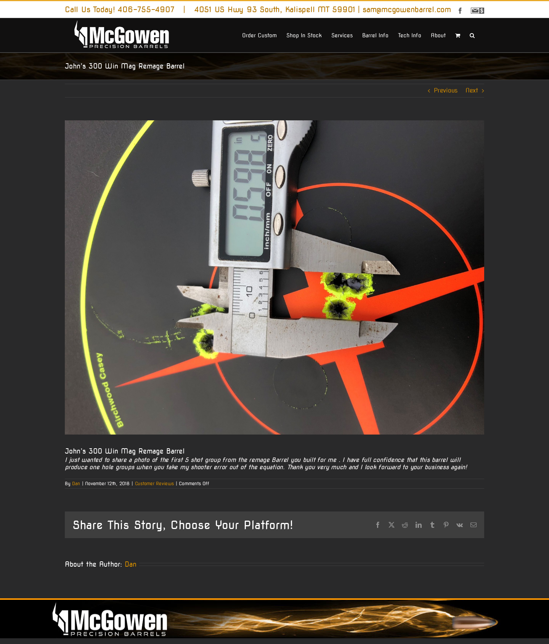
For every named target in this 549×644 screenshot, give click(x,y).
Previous (446, 90)
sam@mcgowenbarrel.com (407, 9)
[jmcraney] (274, 277)
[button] (472, 34)
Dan (76, 483)
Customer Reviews (154, 483)
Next (472, 90)
